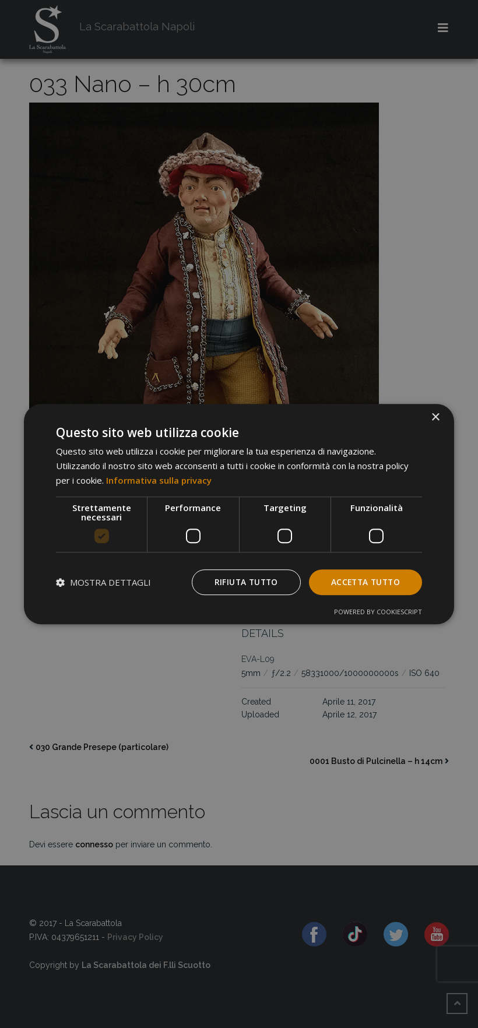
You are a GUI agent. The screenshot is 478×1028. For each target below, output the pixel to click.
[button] (103, 582)
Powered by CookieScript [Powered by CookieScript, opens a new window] (378, 611)
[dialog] (239, 514)
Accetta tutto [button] (364, 581)
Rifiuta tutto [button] (242, 581)
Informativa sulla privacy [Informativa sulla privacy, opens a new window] (159, 480)
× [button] (435, 417)
